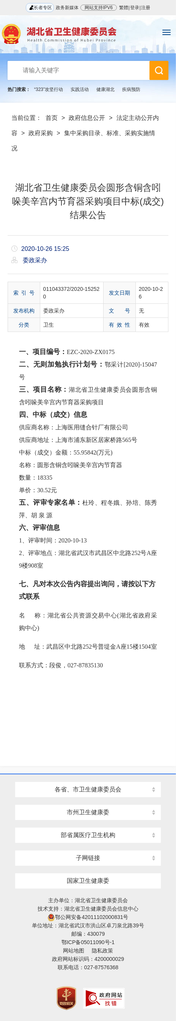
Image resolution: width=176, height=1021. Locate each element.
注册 (145, 7)
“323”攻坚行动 (48, 89)
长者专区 (40, 7)
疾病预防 (131, 89)
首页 (52, 118)
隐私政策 (102, 951)
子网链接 (88, 858)
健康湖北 (105, 89)
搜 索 (158, 70)
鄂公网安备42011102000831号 (87, 917)
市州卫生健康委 (88, 812)
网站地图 (73, 951)
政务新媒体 (67, 7)
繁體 (123, 7)
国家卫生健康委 (88, 880)
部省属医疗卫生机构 (88, 835)
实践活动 (80, 89)
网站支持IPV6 (99, 7)
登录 (134, 7)
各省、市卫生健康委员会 (88, 789)
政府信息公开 (87, 118)
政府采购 (40, 133)
